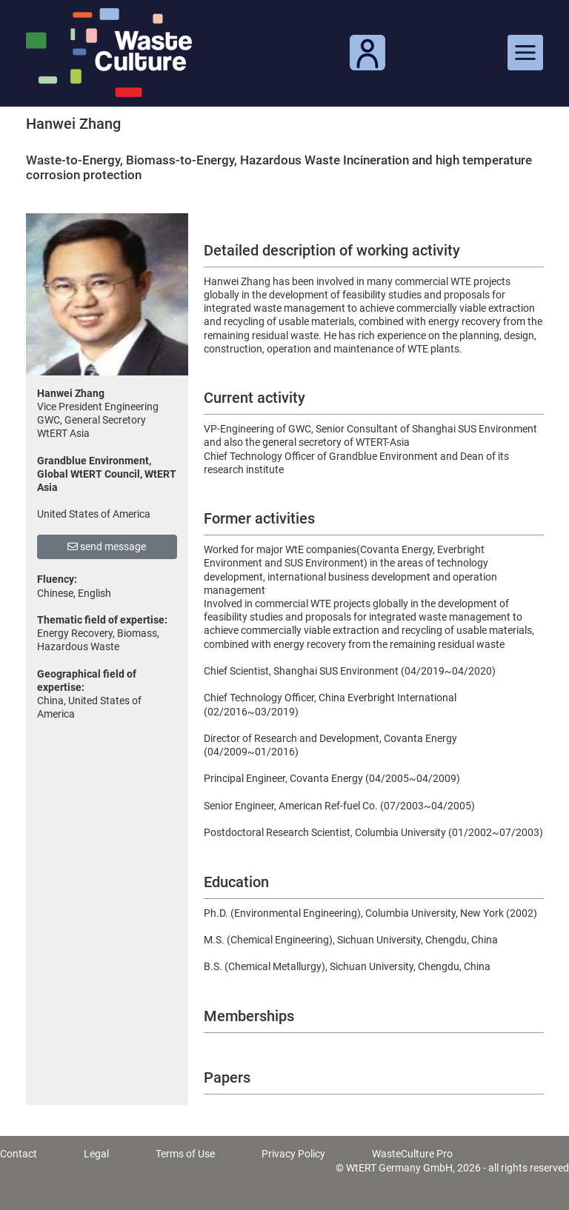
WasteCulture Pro (412, 1154)
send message (106, 546)
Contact (18, 1154)
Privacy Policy (293, 1154)
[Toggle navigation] (525, 52)
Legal (96, 1154)
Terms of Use (185, 1154)
